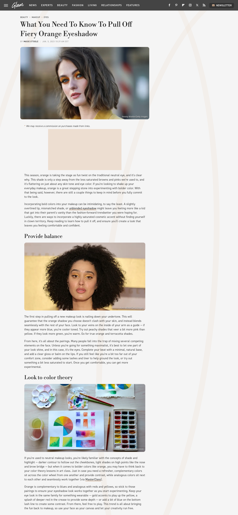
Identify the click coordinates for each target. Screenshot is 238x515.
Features (133, 5)
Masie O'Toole (31, 41)
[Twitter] (197, 6)
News (33, 5)
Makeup (36, 17)
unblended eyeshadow (82, 208)
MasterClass (93, 479)
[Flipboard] (183, 6)
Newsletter (222, 5)
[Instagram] (190, 6)
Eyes (46, 17)
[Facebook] (169, 6)
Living (92, 5)
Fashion (77, 5)
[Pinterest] (176, 6)
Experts (47, 5)
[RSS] (204, 6)
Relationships (111, 5)
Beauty (62, 5)
